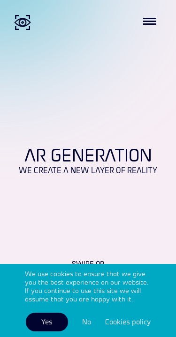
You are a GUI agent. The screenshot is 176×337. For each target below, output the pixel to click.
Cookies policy (128, 321)
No (86, 321)
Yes (47, 321)
